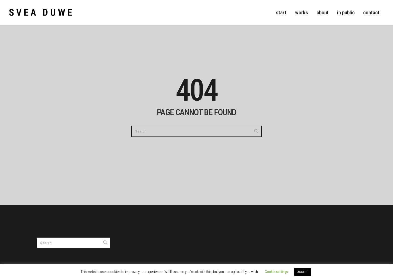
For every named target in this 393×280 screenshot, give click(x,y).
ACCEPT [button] (302, 272)
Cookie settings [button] (276, 271)
